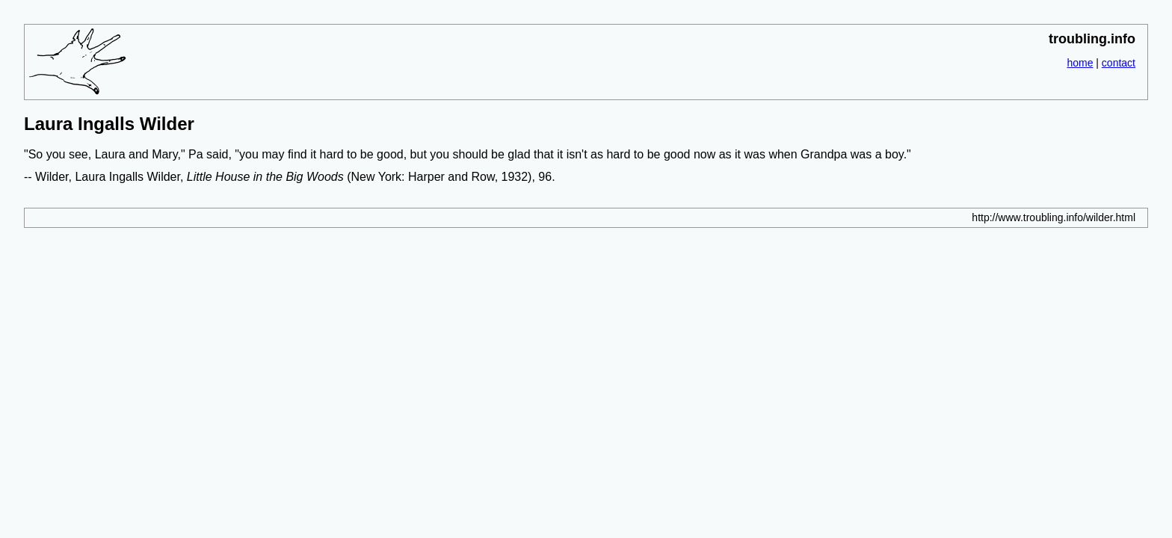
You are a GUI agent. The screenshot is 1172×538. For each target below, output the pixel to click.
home (1080, 63)
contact (1118, 63)
